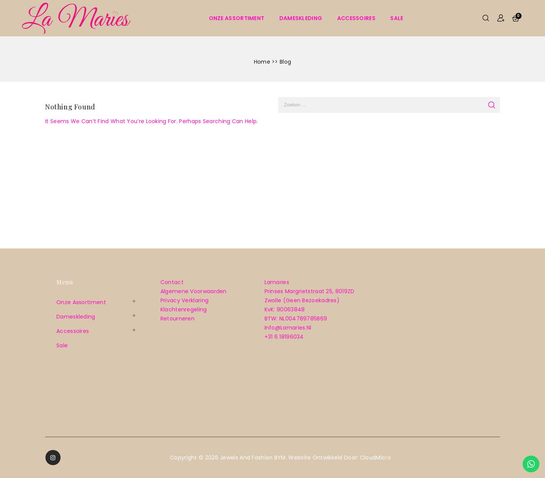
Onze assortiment (237, 18)
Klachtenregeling (183, 309)
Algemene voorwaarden (193, 291)
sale (396, 18)
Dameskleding (300, 18)
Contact (172, 282)
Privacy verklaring (184, 300)
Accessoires (356, 18)
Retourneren (177, 318)
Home (262, 62)
